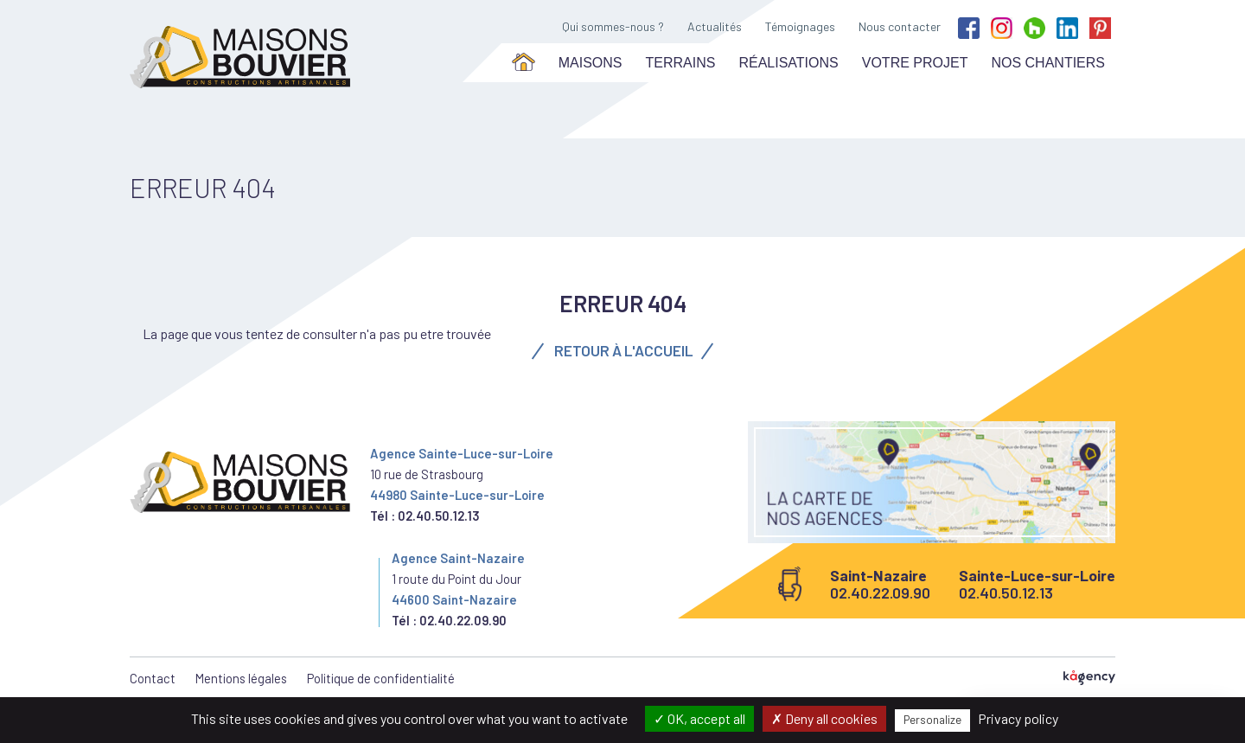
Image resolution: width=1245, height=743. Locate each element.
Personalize (932, 720)
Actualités (714, 26)
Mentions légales (241, 678)
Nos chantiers (1048, 62)
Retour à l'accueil (622, 350)
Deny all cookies (824, 718)
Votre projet (915, 62)
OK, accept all (699, 718)
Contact (153, 678)
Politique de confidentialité (381, 678)
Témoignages (800, 26)
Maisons (590, 62)
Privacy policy (1018, 718)
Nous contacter (900, 26)
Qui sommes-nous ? (613, 26)
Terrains (681, 62)
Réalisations (788, 62)
